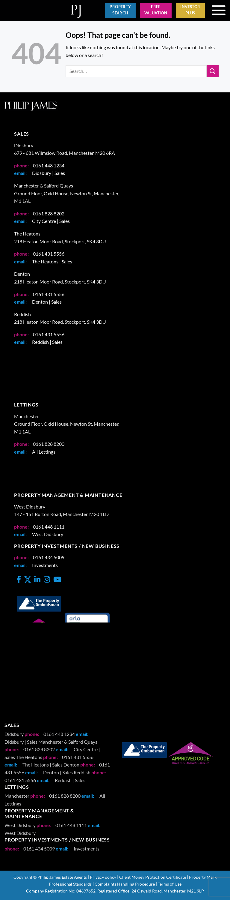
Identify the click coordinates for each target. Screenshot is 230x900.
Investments (45, 566)
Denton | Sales (47, 303)
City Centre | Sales (51, 222)
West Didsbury (47, 535)
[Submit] (213, 72)
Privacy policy (103, 878)
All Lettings (43, 453)
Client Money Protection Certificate (152, 878)
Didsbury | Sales (48, 174)
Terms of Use (169, 885)
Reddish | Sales (47, 343)
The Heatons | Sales (52, 263)
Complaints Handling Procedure (125, 885)
